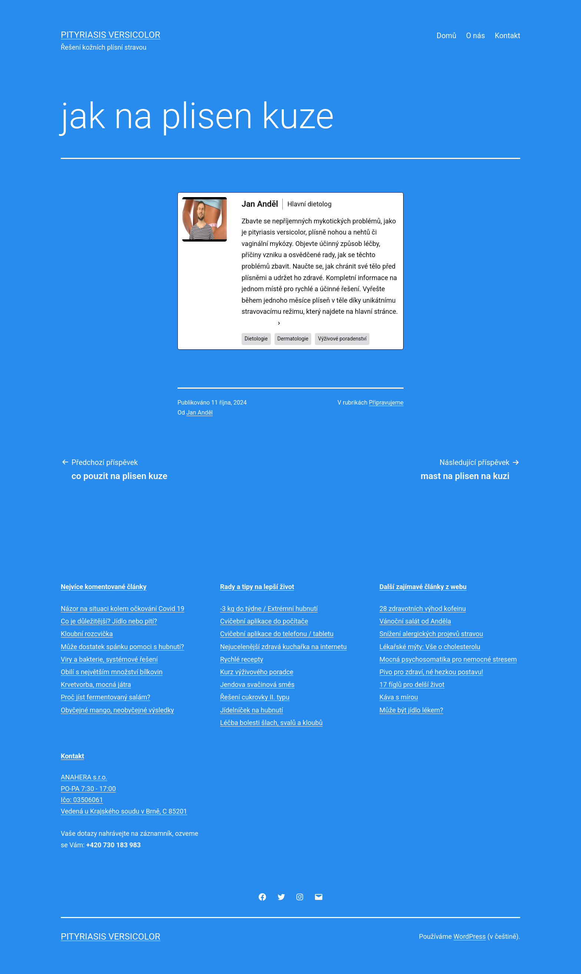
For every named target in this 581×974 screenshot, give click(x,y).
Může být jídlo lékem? (411, 710)
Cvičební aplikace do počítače (264, 621)
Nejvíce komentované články (103, 587)
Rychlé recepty (241, 659)
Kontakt (507, 35)
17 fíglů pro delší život (411, 684)
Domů (446, 35)
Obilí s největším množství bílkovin (112, 672)
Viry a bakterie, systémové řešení (109, 659)
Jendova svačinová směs (257, 684)
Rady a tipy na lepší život (257, 587)
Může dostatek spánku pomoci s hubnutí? (122, 647)
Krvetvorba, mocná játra (96, 684)
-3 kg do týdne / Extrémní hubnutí (269, 608)
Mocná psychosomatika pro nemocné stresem (448, 659)
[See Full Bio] (279, 323)
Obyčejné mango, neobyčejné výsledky (117, 710)
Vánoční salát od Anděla (415, 621)
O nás (475, 35)
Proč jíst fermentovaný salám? (105, 697)
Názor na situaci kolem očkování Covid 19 (123, 608)
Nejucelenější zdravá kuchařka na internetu (283, 647)
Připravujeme (386, 402)
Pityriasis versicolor (110, 35)
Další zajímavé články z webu (423, 587)
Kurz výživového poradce (256, 672)
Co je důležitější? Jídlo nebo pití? (109, 621)
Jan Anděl (199, 412)
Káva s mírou (398, 697)
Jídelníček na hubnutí (251, 710)
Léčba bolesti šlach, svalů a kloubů (271, 723)
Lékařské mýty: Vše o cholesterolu (429, 647)
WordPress (470, 936)
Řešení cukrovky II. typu (254, 697)
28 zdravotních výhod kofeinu (422, 608)
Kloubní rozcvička (87, 634)
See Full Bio (259, 323)
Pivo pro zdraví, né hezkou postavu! (431, 672)
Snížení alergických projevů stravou (431, 634)
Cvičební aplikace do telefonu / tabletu (276, 634)
